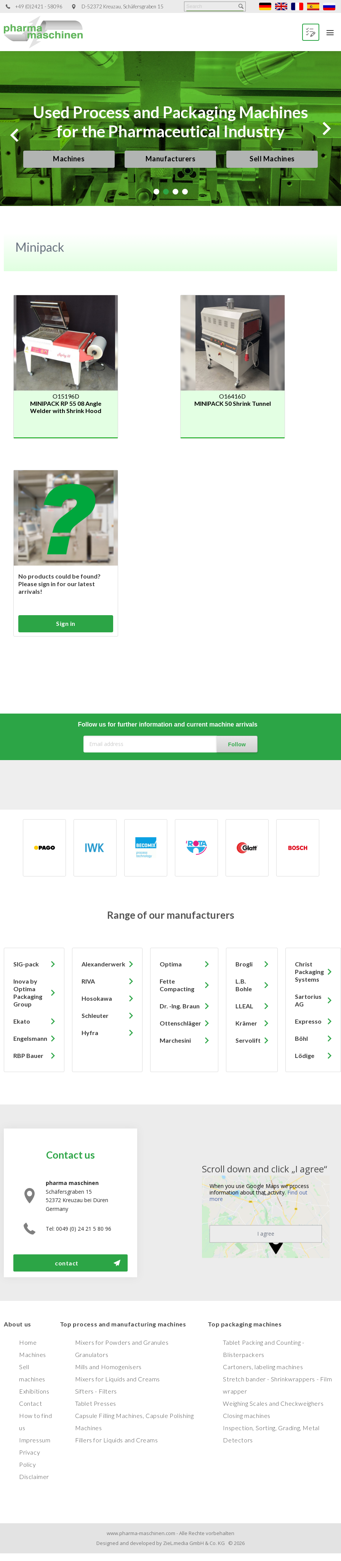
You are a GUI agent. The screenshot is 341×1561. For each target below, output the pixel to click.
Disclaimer (34, 1476)
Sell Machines (272, 158)
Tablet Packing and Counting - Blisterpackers (263, 1348)
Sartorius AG (308, 1000)
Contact (30, 1403)
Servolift (248, 1040)
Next (326, 128)
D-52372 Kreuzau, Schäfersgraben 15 (122, 6)
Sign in (65, 623)
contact (66, 1263)
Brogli (244, 964)
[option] (65, 847)
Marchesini (175, 1040)
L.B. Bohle (243, 984)
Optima (171, 964)
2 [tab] (166, 192)
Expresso (308, 1021)
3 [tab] (175, 192)
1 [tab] (156, 192)
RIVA (88, 981)
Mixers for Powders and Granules (122, 1342)
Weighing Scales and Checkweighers (273, 1403)
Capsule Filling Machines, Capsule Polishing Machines (134, 1421)
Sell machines (32, 1373)
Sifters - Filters (96, 1391)
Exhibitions (34, 1391)
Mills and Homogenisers (108, 1366)
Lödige (304, 1055)
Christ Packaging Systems (309, 971)
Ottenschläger (180, 1023)
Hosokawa (97, 998)
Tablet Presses (95, 1403)
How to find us (35, 1421)
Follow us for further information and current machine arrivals (167, 724)
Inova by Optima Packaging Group (27, 992)
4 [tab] (185, 192)
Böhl (301, 1038)
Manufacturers (171, 158)
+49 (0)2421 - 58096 (38, 6)
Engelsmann (30, 1038)
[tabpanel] (170, 128)
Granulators (92, 1354)
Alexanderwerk (103, 964)
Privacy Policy (29, 1458)
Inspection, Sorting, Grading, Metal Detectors (271, 1434)
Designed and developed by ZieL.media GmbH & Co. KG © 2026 (170, 1543)
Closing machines (247, 1415)
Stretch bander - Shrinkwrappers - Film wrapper (277, 1385)
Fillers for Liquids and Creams (116, 1440)
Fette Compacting (177, 984)
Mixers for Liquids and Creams (117, 1379)
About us (17, 1324)
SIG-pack (26, 964)
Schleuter (95, 1015)
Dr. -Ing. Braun (180, 1006)
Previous (14, 135)
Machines (69, 158)
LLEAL (244, 1006)
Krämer (246, 1023)
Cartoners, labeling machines (263, 1366)
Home (28, 1342)
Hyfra (90, 1032)
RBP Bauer (28, 1055)
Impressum (34, 1440)
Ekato (21, 1021)
